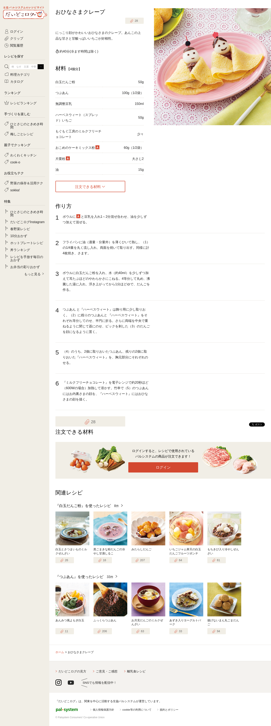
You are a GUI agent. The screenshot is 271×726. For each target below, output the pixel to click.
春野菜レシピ (20, 228)
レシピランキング (23, 102)
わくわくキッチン (23, 155)
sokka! (15, 190)
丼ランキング (20, 249)
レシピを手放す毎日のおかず (26, 258)
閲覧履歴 (16, 45)
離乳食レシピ (136, 671)
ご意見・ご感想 (106, 671)
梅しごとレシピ (21, 133)
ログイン (163, 467)
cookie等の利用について (137, 709)
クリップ (16, 38)
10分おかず (18, 235)
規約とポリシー (169, 709)
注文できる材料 (88, 186)
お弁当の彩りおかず (25, 266)
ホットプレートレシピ (26, 242)
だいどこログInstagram (27, 221)
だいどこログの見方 (72, 671)
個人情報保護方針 (103, 709)
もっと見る (32, 273)
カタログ (16, 81)
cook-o (15, 162)
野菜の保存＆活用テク (26, 183)
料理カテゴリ (20, 74)
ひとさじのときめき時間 (26, 125)
